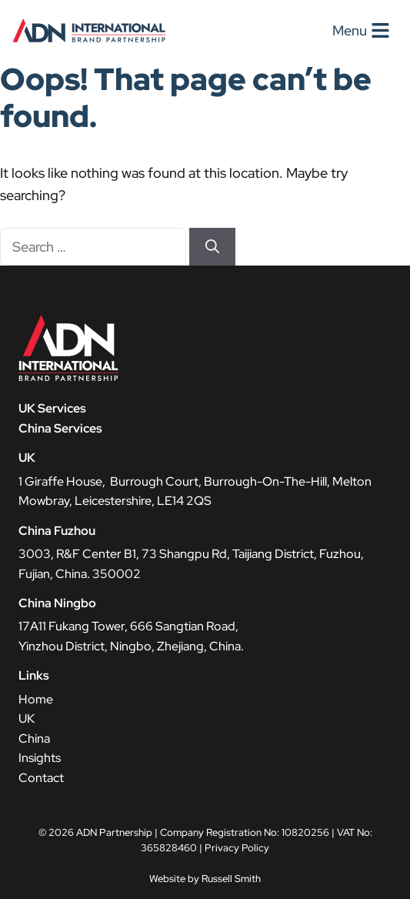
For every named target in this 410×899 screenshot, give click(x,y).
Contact (41, 778)
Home (35, 699)
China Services (60, 428)
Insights (39, 758)
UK (26, 718)
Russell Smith (231, 878)
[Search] (212, 247)
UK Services (52, 408)
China (34, 738)
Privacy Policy (237, 847)
